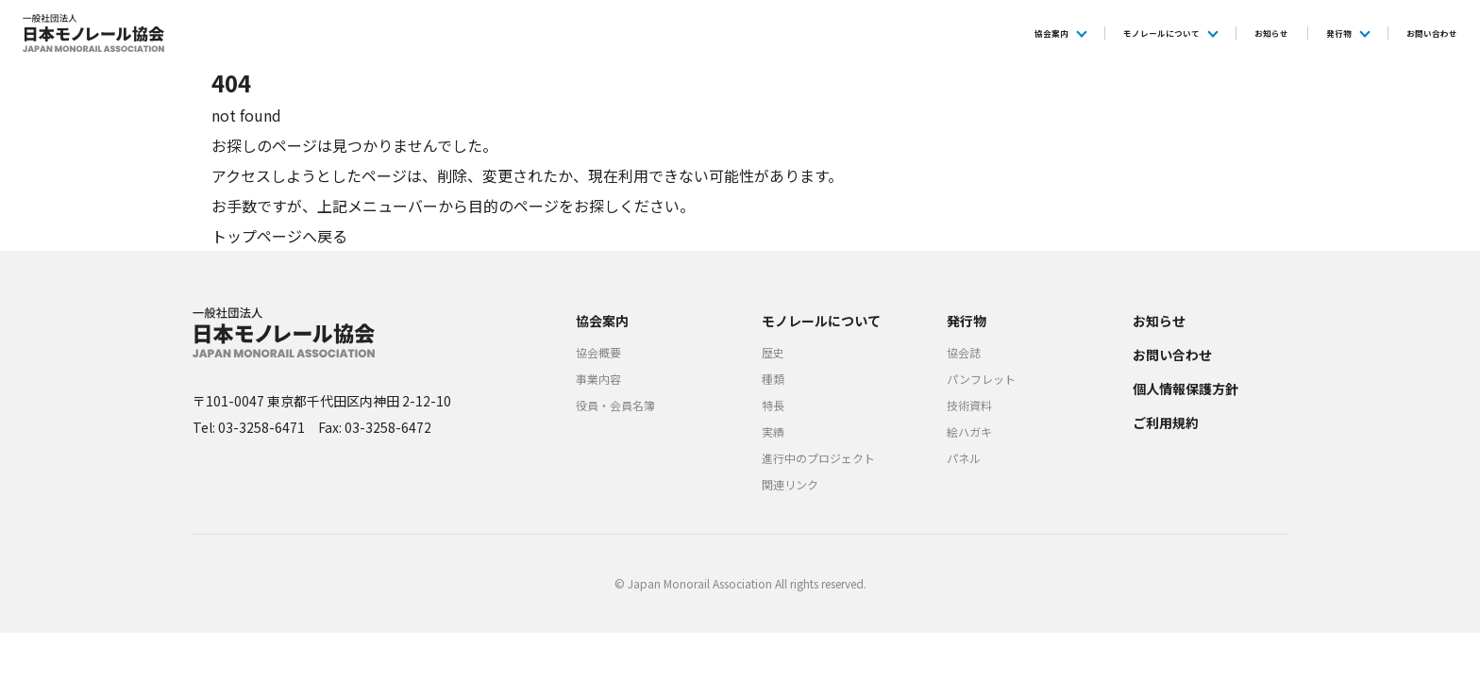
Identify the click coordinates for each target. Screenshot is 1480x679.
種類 (773, 379)
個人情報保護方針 (1185, 388)
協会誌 (964, 352)
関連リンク (790, 484)
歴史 (773, 352)
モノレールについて (1046, 33)
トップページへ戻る (279, 235)
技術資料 (969, 405)
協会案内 (893, 33)
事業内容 (598, 379)
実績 (773, 431)
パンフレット (981, 379)
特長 (773, 405)
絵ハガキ (969, 431)
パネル (964, 458)
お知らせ (1199, 33)
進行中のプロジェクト (818, 458)
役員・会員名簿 (615, 405)
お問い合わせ (1412, 33)
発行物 (1289, 33)
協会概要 (598, 352)
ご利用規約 (1166, 422)
